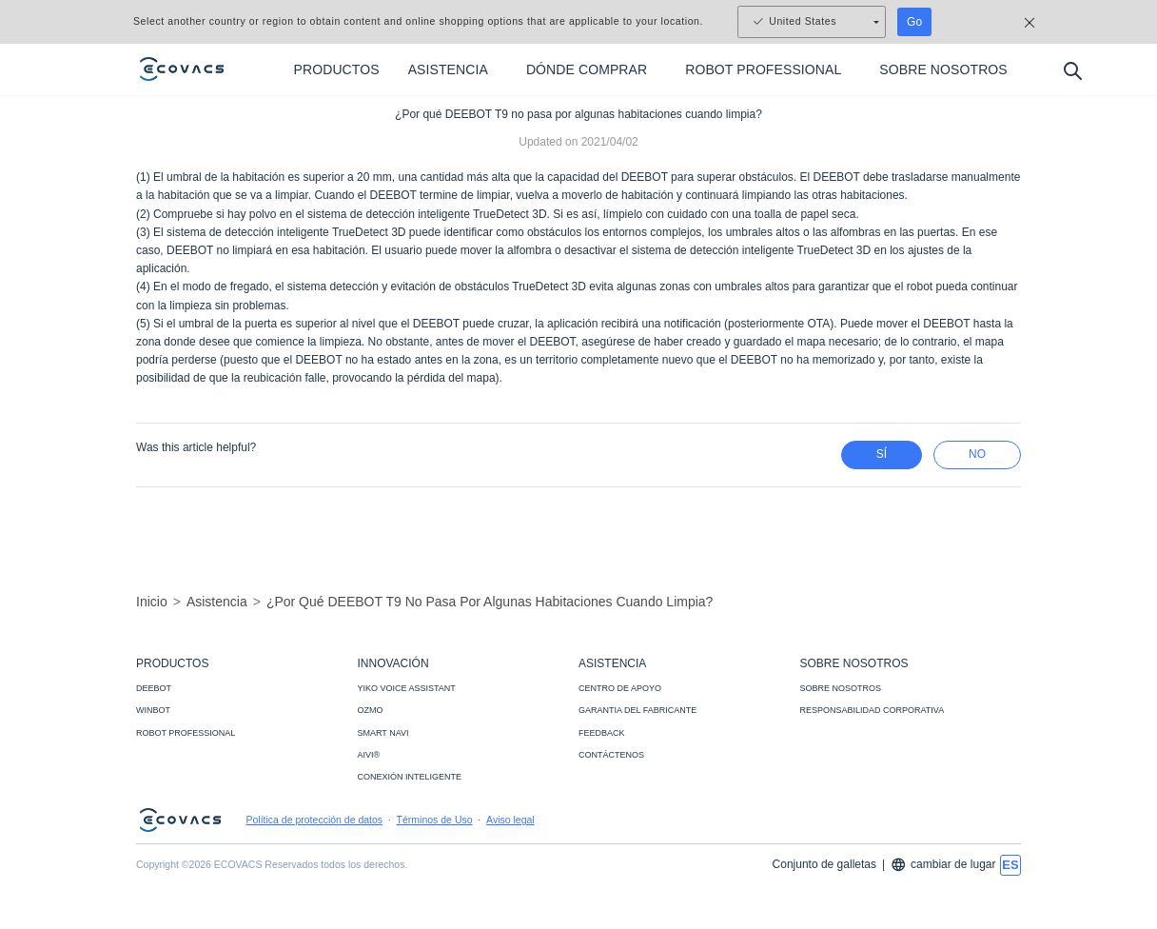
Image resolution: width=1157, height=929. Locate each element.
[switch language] (1010, 865)
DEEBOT (153, 688)
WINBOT (153, 710)
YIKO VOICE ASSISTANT (407, 688)
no (977, 454)
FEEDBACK (601, 733)
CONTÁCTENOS (611, 755)
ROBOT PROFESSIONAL (185, 733)
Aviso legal (510, 819)
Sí (881, 454)
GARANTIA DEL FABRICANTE (637, 710)
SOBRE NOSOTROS (841, 688)
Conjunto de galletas (824, 864)
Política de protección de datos (314, 819)
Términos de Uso (435, 819)
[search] (1072, 70)
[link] (578, 912)
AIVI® (369, 755)
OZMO (370, 710)
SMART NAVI (383, 733)
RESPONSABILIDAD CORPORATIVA (872, 710)
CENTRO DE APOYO (619, 688)
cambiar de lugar (943, 865)
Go (914, 22)
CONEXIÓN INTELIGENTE (410, 776)
